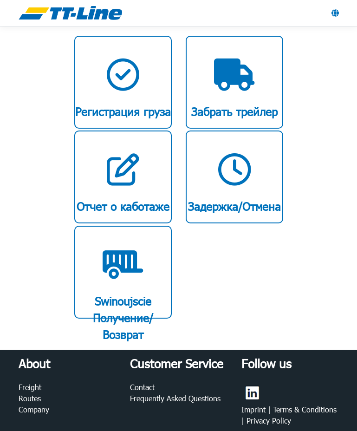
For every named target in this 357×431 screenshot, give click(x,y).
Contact (142, 387)
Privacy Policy (269, 420)
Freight (30, 387)
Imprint (254, 409)
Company (34, 409)
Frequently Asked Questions (175, 398)
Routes (30, 398)
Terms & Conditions (305, 409)
